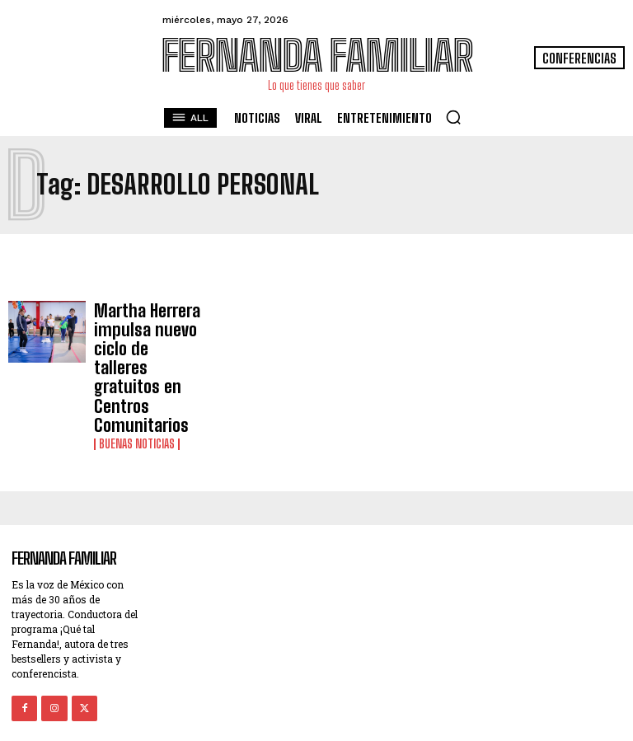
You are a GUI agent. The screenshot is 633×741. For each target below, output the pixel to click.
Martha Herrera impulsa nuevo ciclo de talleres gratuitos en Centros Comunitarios (147, 344)
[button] (453, 117)
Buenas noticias (137, 397)
